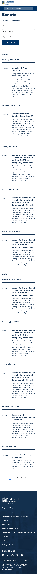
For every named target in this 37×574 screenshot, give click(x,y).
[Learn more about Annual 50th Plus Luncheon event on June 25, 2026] (19, 69)
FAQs (3, 541)
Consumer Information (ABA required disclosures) (18, 532)
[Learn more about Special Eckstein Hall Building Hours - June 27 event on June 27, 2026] (22, 114)
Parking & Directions (9, 545)
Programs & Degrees (9, 508)
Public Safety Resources (10, 528)
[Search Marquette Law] (18, 9)
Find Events (10, 43)
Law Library (6, 537)
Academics (5, 520)
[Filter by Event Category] (18, 31)
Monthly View (16, 21)
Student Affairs (7, 524)
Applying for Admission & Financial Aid (15, 516)
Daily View (6, 21)
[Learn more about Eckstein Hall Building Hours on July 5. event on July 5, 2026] (21, 456)
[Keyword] (18, 26)
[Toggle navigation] (33, 3)
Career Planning (7, 512)
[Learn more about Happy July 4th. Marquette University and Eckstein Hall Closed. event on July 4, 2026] (23, 417)
